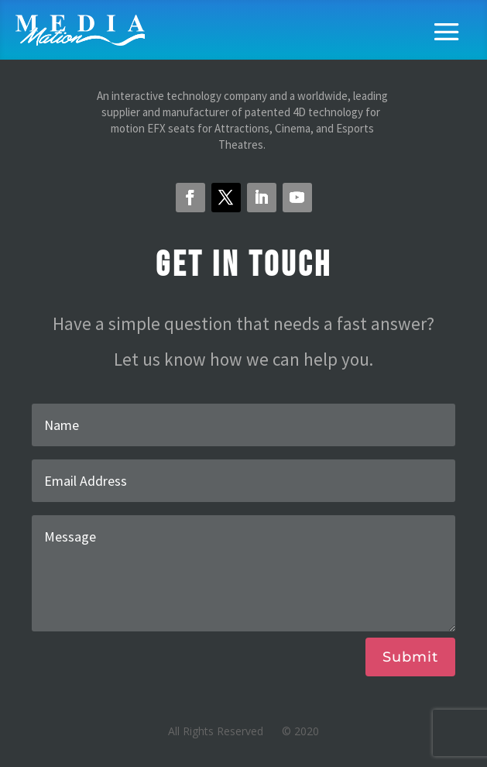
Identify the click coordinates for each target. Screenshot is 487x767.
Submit (410, 657)
